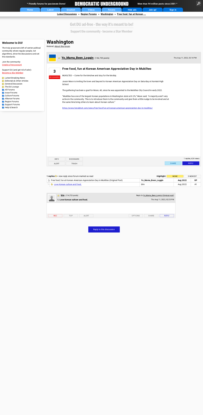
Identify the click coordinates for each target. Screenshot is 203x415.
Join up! (152, 10)
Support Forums (12, 104)
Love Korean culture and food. (68, 184)
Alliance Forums (12, 98)
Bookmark (74, 159)
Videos (91, 10)
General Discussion (13, 84)
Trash (74, 164)
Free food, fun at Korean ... (131, 14)
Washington (107, 14)
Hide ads (132, 10)
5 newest (192, 176)
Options (136, 216)
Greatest (71, 10)
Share (173, 163)
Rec (55, 216)
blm (62, 195)
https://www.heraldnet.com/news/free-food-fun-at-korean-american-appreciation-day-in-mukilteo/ (107, 108)
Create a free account (12, 65)
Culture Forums (12, 95)
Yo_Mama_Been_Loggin (78, 57)
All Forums (10, 90)
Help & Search (11, 107)
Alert (56, 164)
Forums (111, 10)
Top (71, 216)
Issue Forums (11, 93)
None (174, 176)
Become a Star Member (12, 73)
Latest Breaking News (15, 78)
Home (30, 10)
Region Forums (89, 14)
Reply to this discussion (104, 229)
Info (57, 159)
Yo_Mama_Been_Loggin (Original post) (158, 195)
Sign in (173, 10)
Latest (50, 10)
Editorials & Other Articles (16, 81)
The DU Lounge (12, 87)
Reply (191, 163)
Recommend (54, 77)
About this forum (62, 46)
